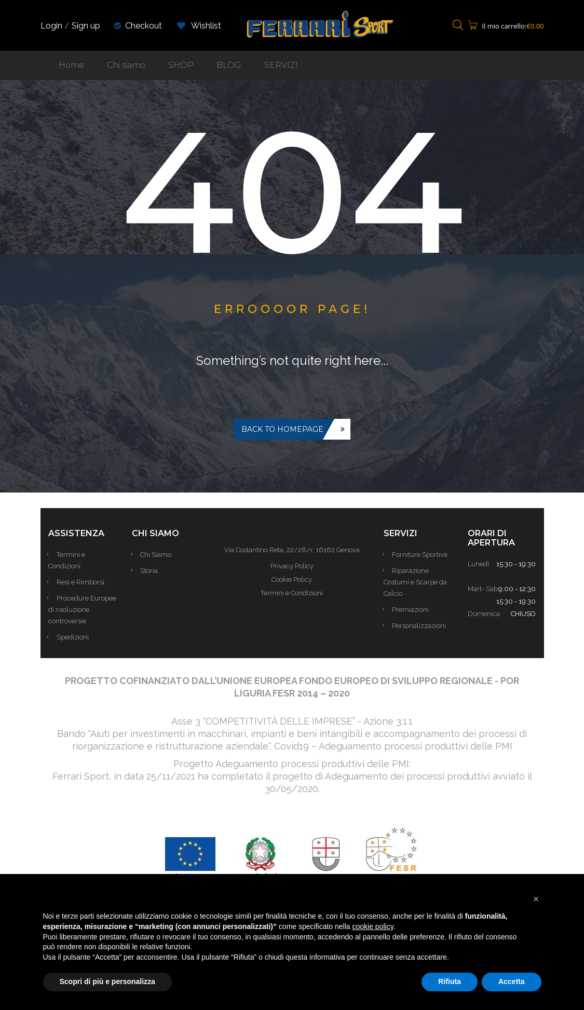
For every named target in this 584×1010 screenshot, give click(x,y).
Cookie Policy (291, 579)
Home (71, 65)
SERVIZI (281, 65)
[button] (536, 899)
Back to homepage (282, 429)
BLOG (228, 65)
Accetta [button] (511, 981)
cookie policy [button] (372, 926)
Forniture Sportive (422, 554)
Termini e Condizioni (292, 593)
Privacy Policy (292, 566)
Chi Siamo (157, 554)
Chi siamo (126, 65)
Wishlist (199, 26)
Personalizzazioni (421, 626)
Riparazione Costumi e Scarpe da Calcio (415, 582)
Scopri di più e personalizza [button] (107, 981)
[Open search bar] (458, 26)
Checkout (143, 26)
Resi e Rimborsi (82, 582)
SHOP (181, 65)
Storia (151, 571)
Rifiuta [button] (449, 981)
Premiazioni (412, 609)
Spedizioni (75, 648)
